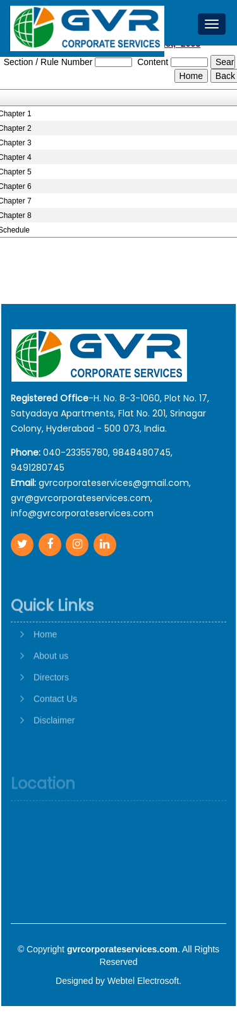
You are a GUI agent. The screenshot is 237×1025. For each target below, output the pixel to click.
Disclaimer (54, 746)
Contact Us (55, 724)
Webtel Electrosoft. (144, 981)
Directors (51, 703)
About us (50, 681)
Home (45, 660)
